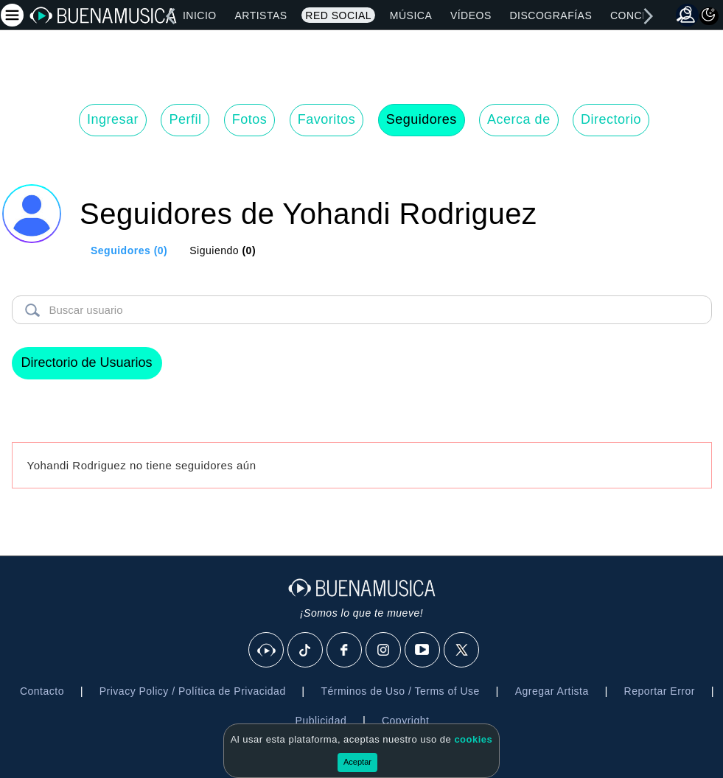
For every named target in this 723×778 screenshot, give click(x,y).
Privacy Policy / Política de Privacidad (192, 691)
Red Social (338, 15)
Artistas (260, 15)
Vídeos (471, 15)
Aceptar (357, 761)
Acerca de (519, 119)
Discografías (550, 15)
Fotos (250, 119)
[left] (170, 16)
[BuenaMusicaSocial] (266, 650)
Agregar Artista (552, 691)
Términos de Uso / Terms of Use (400, 691)
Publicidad (321, 720)
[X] (462, 650)
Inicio (200, 15)
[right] (648, 16)
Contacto (42, 691)
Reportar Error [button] (659, 691)
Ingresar (113, 119)
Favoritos (327, 119)
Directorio (611, 119)
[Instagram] (384, 650)
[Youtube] (423, 650)
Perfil (185, 119)
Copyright (405, 720)
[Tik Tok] (306, 650)
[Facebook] (345, 650)
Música (411, 15)
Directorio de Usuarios (87, 362)
